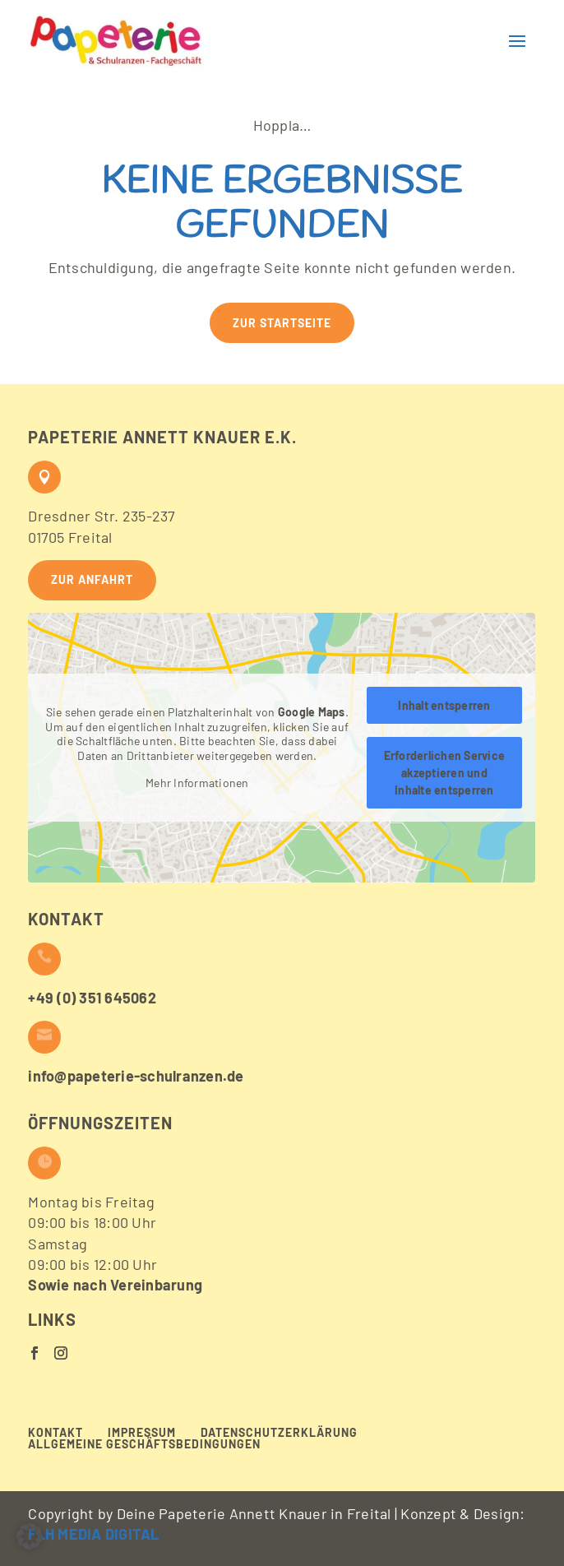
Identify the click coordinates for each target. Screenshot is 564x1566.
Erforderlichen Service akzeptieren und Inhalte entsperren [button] (445, 772)
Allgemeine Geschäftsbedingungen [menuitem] (144, 1444)
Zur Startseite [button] (282, 323)
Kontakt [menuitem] (55, 1433)
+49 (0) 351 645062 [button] (92, 998)
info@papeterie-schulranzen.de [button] (135, 1076)
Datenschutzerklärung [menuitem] (279, 1433)
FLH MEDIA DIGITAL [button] (93, 1534)
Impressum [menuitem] (142, 1433)
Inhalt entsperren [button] (445, 705)
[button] (116, 41)
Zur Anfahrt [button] (92, 579)
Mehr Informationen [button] (197, 783)
